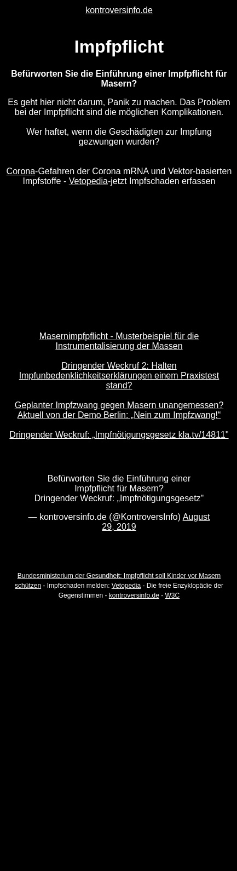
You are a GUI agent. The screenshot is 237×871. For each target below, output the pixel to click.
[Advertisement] (118, 728)
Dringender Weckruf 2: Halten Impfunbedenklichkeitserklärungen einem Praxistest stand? (119, 375)
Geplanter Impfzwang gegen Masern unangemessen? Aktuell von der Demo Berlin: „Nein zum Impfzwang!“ (119, 410)
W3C (172, 595)
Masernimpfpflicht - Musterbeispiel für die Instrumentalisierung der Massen (119, 341)
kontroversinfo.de (119, 10)
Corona (21, 171)
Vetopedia (88, 181)
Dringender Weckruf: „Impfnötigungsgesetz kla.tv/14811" (118, 434)
